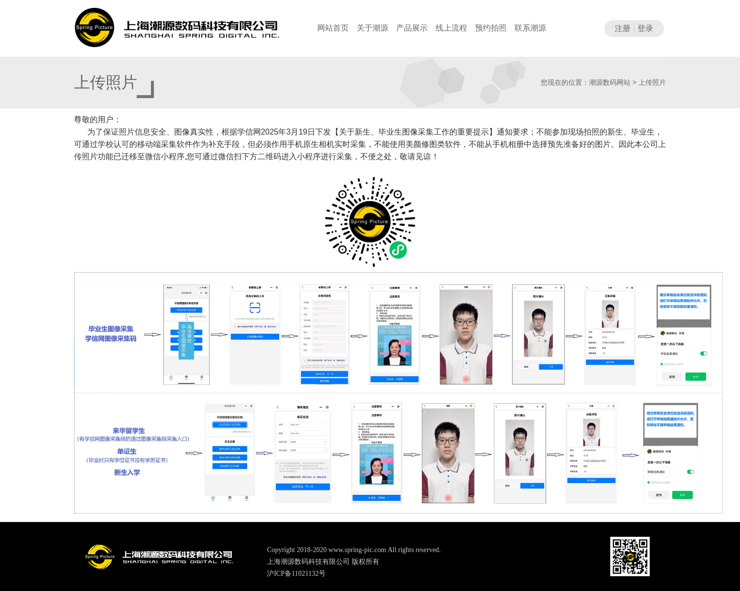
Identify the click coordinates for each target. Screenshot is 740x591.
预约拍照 (491, 28)
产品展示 (412, 28)
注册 (622, 28)
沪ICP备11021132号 (296, 573)
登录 (645, 28)
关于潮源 (372, 28)
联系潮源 (530, 28)
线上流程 (451, 28)
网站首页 (333, 28)
